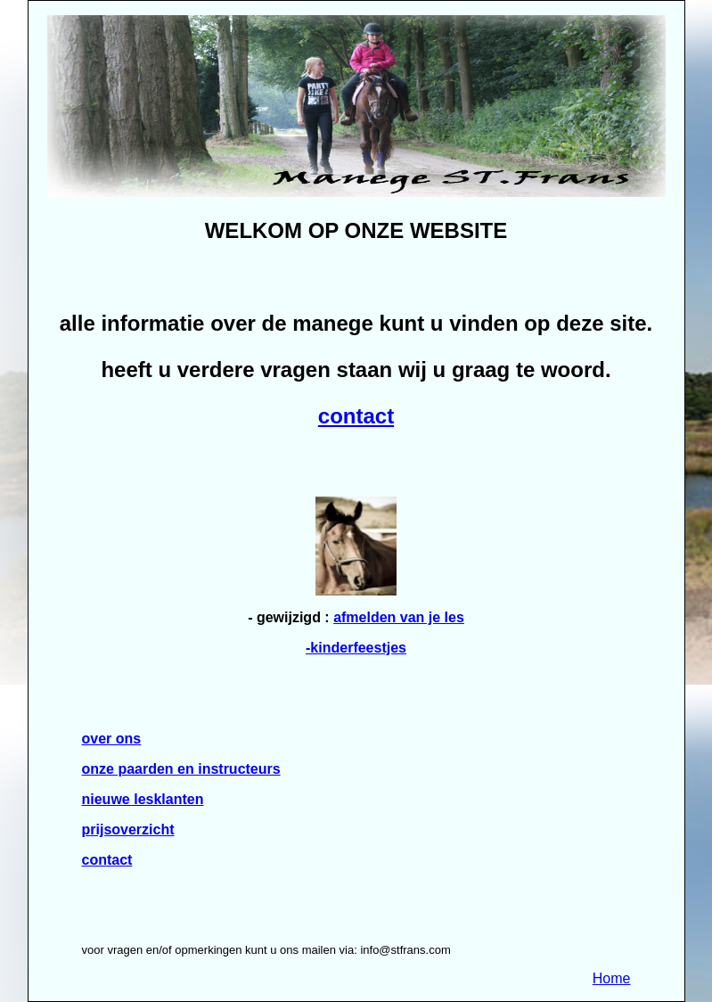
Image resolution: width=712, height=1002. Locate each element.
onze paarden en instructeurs (181, 768)
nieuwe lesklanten (143, 799)
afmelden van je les (398, 617)
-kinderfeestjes (356, 647)
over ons (112, 738)
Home (612, 978)
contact (356, 416)
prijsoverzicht (128, 829)
